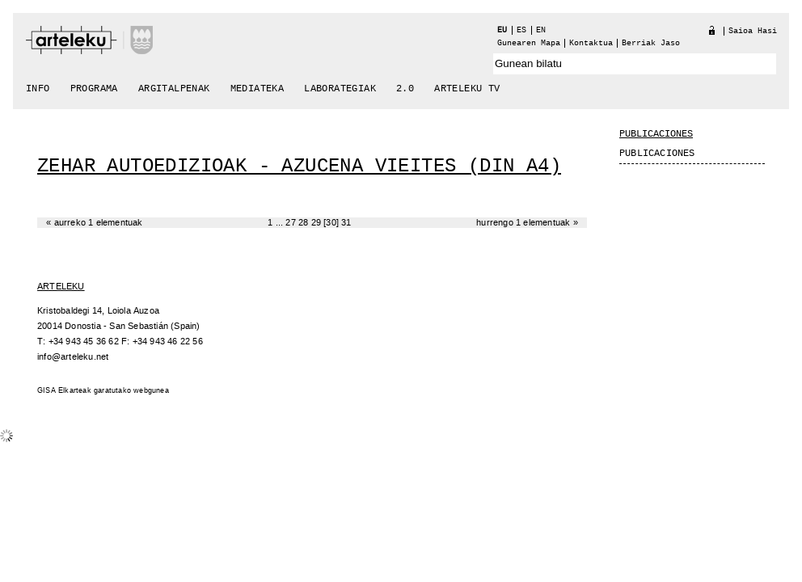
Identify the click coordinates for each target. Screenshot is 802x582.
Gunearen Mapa (528, 43)
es (521, 30)
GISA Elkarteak (64, 390)
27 (290, 222)
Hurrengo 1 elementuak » (527, 222)
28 (303, 222)
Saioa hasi (752, 31)
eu (502, 30)
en (541, 30)
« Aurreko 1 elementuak (94, 222)
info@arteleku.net (72, 357)
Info (38, 89)
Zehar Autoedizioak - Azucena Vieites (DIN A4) (299, 166)
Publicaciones (656, 134)
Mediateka (257, 89)
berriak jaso (651, 43)
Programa (94, 89)
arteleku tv (467, 89)
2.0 (405, 89)
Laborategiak (340, 89)
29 (316, 222)
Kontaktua (591, 43)
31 (346, 222)
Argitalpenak (174, 89)
